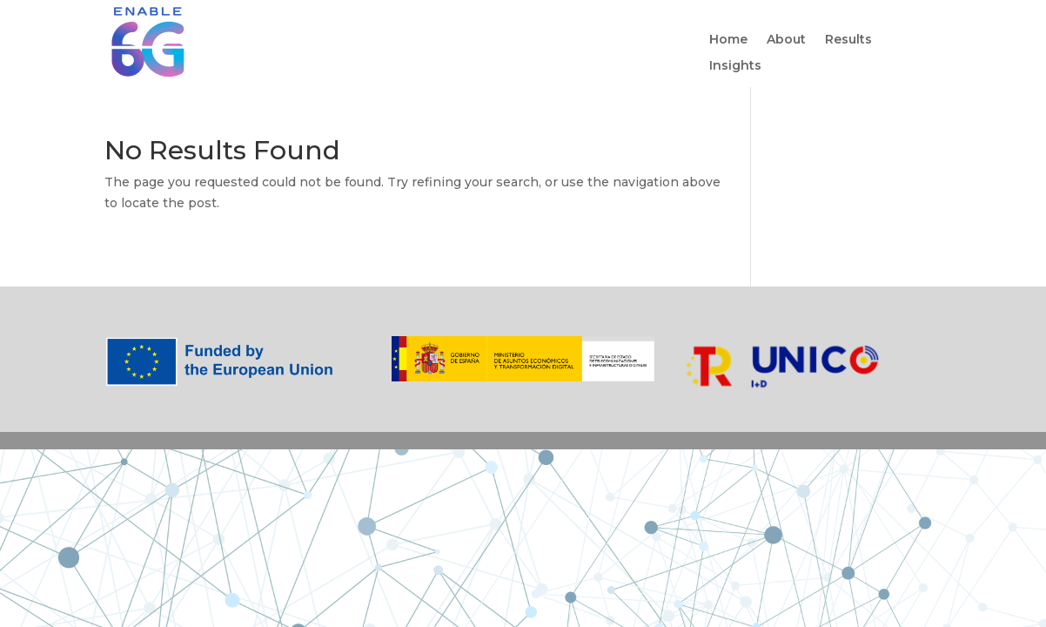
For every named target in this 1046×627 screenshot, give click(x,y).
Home (728, 40)
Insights (735, 66)
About (786, 40)
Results (848, 40)
